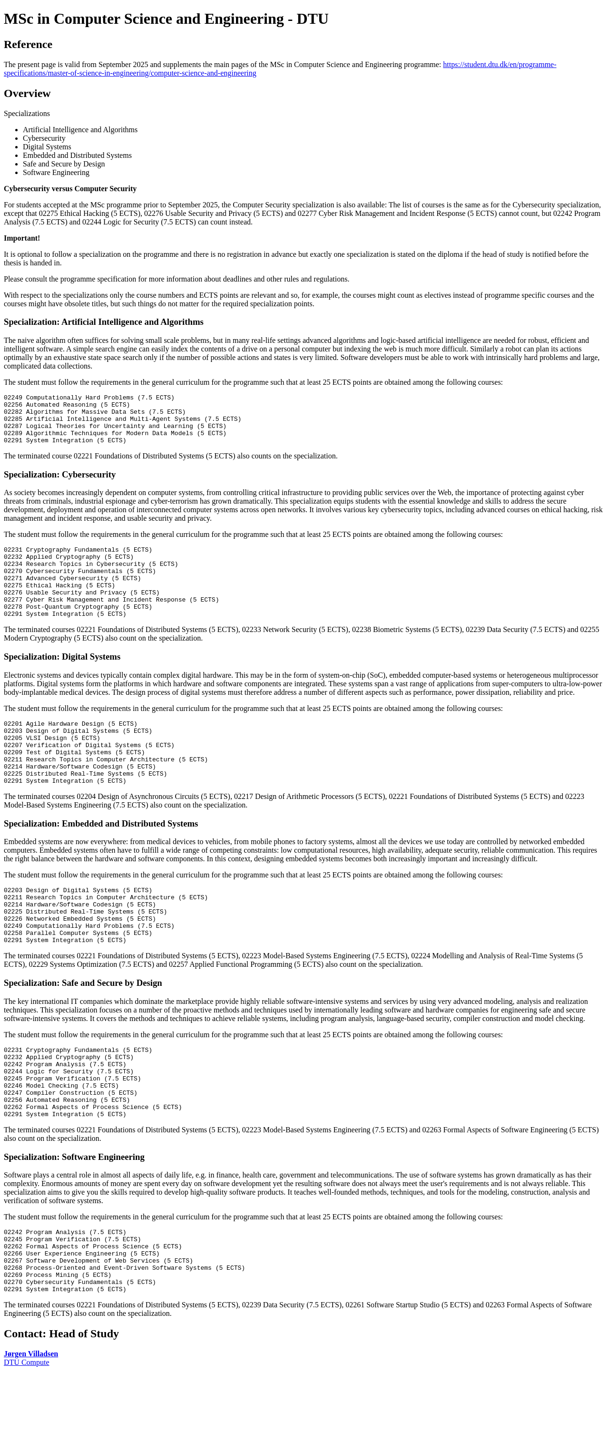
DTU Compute (26, 1438)
